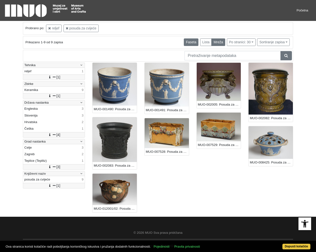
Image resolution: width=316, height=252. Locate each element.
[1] (54, 77)
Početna (302, 10)
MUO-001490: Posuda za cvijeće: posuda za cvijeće (115, 109)
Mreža (218, 42)
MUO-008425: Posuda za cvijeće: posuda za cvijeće (271, 162)
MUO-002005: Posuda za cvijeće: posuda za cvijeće (219, 104)
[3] (54, 167)
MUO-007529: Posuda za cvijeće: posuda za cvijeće (219, 145)
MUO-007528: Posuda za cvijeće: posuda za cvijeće (167, 151)
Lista (206, 42)
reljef (53, 28)
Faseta (191, 42)
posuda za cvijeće (81, 28)
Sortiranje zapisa (272, 42)
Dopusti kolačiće (296, 246)
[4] (54, 135)
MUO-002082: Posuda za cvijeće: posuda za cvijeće (271, 118)
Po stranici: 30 (240, 42)
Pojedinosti (161, 246)
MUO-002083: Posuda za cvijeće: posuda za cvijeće (115, 165)
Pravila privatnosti (187, 246)
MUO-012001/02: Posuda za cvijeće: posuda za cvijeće (115, 208)
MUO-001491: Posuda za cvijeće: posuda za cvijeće (167, 110)
